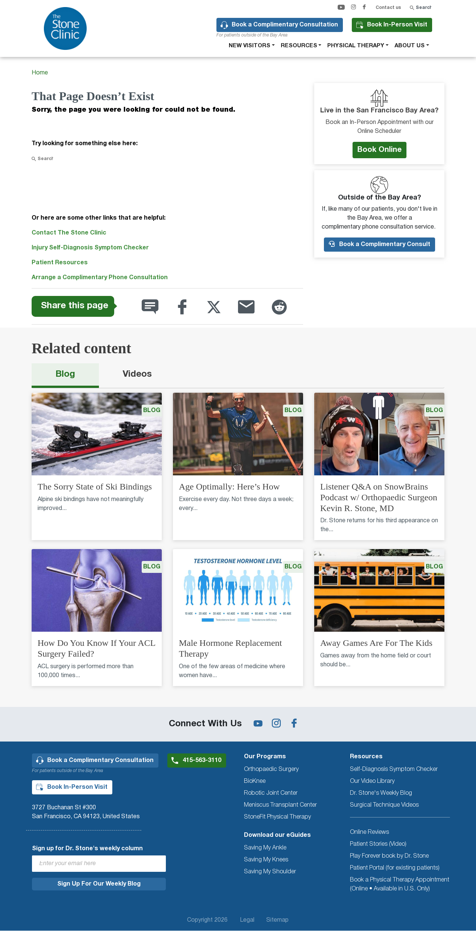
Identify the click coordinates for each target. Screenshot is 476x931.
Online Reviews (369, 832)
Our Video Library (372, 781)
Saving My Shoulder (270, 871)
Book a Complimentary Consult (379, 244)
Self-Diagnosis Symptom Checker (394, 769)
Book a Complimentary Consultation (285, 25)
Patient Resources (60, 262)
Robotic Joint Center (271, 793)
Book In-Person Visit (397, 25)
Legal (247, 920)
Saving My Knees (266, 860)
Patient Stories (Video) (378, 844)
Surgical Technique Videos (384, 805)
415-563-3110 (202, 760)
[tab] (65, 375)
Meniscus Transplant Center (280, 805)
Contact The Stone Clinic (69, 233)
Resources (299, 45)
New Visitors (249, 45)
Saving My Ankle (265, 848)
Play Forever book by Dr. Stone (389, 856)
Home (40, 73)
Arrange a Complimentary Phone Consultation (100, 277)
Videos (137, 374)
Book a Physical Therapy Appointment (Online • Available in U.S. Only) (399, 884)
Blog (65, 374)
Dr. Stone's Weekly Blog (381, 793)
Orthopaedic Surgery (271, 769)
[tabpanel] (238, 544)
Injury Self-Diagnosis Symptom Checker (90, 248)
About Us (410, 45)
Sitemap (277, 920)
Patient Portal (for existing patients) (395, 868)
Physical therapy (355, 45)
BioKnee (255, 781)
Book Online (379, 150)
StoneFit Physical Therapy (277, 817)
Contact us (388, 8)
